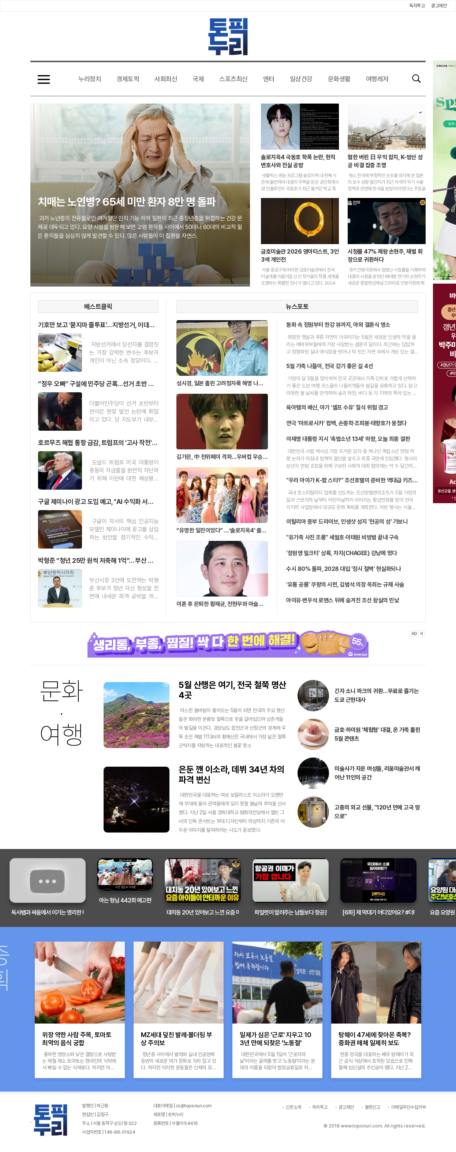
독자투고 (417, 5)
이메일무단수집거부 (408, 1107)
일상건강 (301, 79)
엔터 (268, 79)
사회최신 (165, 79)
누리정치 (89, 79)
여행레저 (377, 79)
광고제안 (438, 5)
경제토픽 (127, 79)
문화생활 (339, 79)
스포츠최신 (233, 79)
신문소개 (293, 1107)
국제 (198, 79)
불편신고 (372, 1107)
